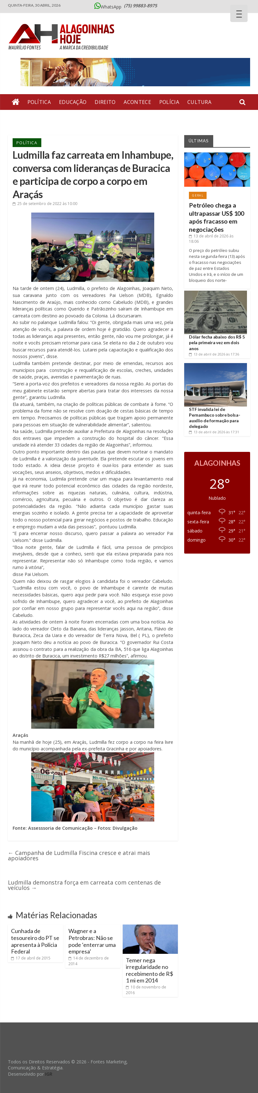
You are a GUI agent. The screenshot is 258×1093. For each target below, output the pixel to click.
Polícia (169, 102)
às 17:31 (214, 432)
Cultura (199, 102)
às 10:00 (45, 203)
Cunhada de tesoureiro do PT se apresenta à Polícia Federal (35, 941)
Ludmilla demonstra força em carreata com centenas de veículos (84, 885)
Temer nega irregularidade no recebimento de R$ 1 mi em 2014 (149, 970)
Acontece (137, 102)
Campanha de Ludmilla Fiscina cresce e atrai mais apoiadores (79, 855)
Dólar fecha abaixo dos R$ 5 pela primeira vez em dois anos (216, 342)
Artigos (63, 117)
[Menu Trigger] (239, 13)
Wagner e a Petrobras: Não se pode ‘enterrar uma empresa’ (92, 941)
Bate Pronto (160, 117)
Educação (72, 102)
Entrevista (28, 117)
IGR (48, 1074)
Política (39, 102)
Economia (120, 117)
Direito (105, 102)
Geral (90, 117)
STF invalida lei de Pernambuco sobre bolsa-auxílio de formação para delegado (214, 418)
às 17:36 (214, 354)
